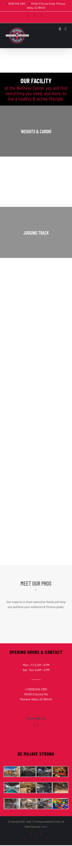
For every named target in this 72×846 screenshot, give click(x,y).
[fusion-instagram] (37, 725)
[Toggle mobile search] (60, 29)
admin (44, 826)
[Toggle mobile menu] (65, 29)
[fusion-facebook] (34, 725)
